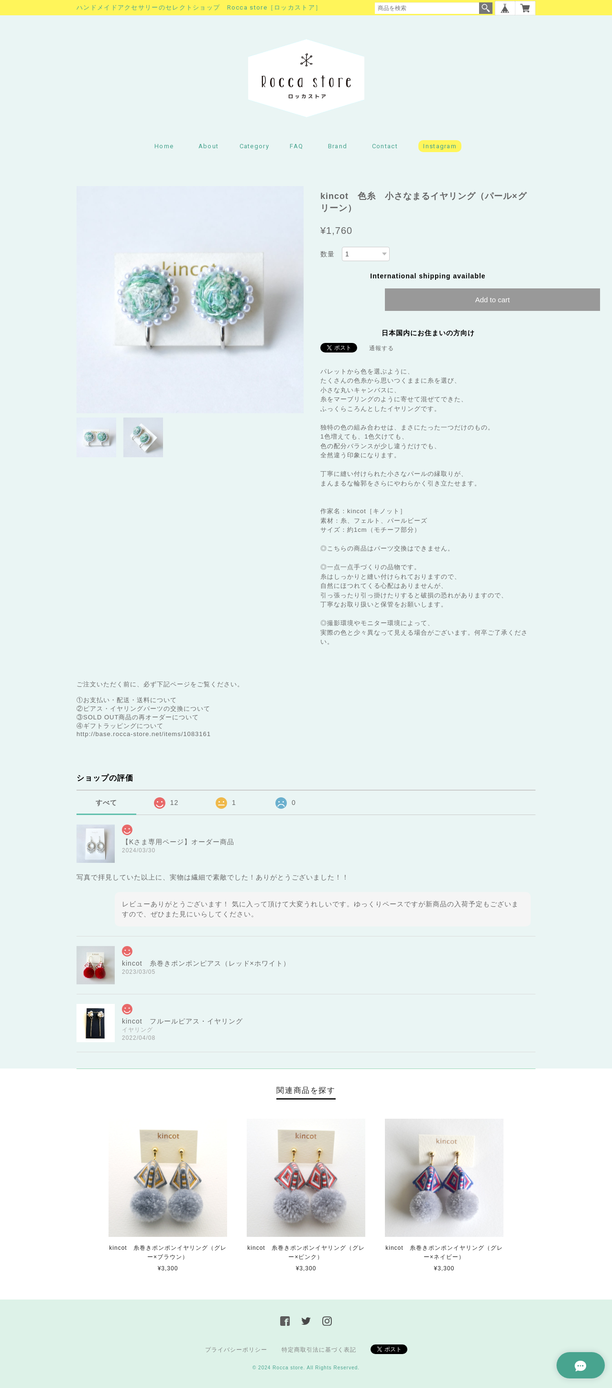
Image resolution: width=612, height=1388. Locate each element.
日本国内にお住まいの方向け (428, 333)
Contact (385, 146)
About (208, 146)
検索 (485, 8)
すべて (106, 802)
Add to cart (492, 300)
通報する (381, 348)
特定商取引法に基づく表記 (319, 1349)
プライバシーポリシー (236, 1349)
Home (164, 146)
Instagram (440, 146)
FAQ (296, 146)
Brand (338, 146)
